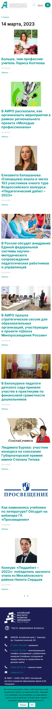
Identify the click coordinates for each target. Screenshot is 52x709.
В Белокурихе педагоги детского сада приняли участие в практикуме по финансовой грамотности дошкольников (23, 391)
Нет (32, 705)
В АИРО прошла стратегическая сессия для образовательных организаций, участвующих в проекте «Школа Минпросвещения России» (24, 325)
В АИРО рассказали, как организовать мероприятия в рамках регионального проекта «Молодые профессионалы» (26, 119)
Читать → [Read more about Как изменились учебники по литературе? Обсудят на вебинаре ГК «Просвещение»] (6, 529)
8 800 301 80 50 (18, 667)
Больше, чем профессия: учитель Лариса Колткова (23, 61)
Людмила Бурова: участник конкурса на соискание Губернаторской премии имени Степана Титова (24, 453)
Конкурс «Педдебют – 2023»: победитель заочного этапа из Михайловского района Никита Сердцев (25, 574)
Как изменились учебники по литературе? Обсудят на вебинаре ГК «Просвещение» (24, 513)
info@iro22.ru (17, 672)
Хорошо (23, 705)
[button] (48, 5)
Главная (5, 17)
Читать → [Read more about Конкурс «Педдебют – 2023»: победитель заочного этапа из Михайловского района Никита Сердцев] (6, 589)
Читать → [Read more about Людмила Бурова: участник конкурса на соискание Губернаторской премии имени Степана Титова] (6, 469)
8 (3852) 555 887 (19, 645)
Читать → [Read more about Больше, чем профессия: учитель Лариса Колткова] (6, 72)
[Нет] (48, 697)
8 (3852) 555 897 (19, 650)
